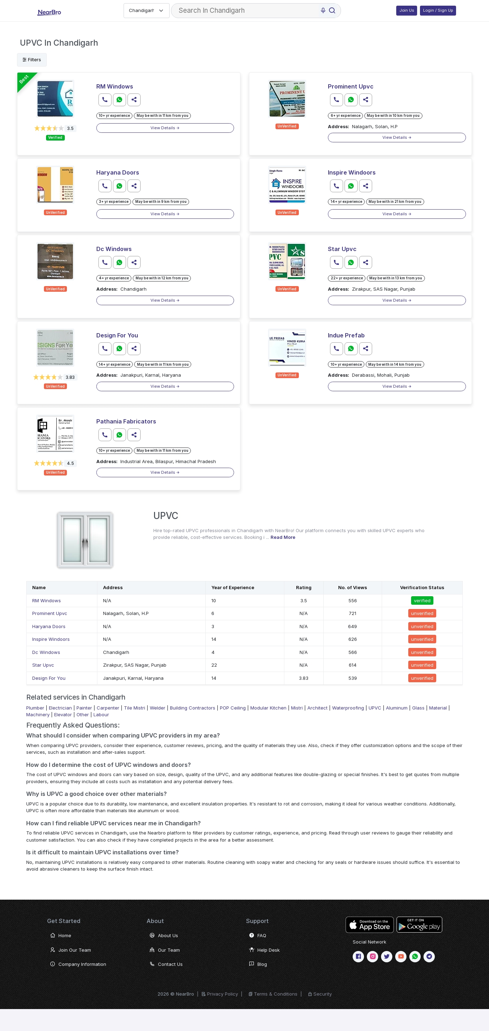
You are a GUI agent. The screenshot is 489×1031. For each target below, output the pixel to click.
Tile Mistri (134, 708)
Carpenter (108, 708)
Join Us (406, 10)
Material (438, 708)
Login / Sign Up (438, 10)
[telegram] (429, 956)
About (155, 920)
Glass (418, 708)
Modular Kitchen (268, 708)
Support (257, 920)
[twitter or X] (386, 956)
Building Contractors (192, 708)
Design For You (117, 335)
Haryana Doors (117, 172)
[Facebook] (358, 956)
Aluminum (397, 708)
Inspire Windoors (352, 172)
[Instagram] (372, 956)
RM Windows (114, 86)
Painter (84, 708)
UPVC (375, 708)
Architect (317, 708)
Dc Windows (114, 248)
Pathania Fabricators (126, 421)
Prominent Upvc (351, 86)
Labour (101, 714)
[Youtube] (400, 956)
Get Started (63, 920)
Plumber (35, 708)
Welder (157, 708)
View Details (165, 127)
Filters (31, 59)
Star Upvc (342, 248)
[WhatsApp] (415, 956)
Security (322, 994)
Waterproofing (348, 708)
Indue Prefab (346, 335)
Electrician (60, 708)
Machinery (38, 714)
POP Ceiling (233, 708)
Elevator (63, 714)
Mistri (297, 708)
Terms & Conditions (275, 994)
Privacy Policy (222, 994)
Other (82, 714)
